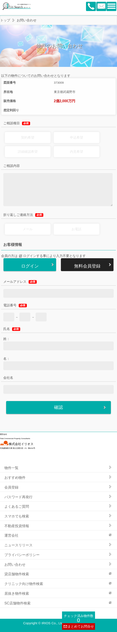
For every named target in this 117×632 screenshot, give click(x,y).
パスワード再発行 (18, 497)
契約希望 (27, 137)
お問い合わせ (15, 564)
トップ (5, 20)
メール (28, 229)
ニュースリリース (18, 545)
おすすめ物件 (15, 477)
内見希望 (76, 151)
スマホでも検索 (16, 516)
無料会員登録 (87, 266)
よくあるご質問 (16, 506)
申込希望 (76, 137)
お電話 (76, 229)
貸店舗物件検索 (16, 574)
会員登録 (11, 487)
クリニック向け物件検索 (23, 584)
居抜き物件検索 (16, 593)
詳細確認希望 (28, 151)
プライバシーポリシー (22, 555)
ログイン (29, 256)
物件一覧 (11, 468)
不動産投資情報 (16, 526)
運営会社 (11, 535)
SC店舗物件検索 (17, 603)
